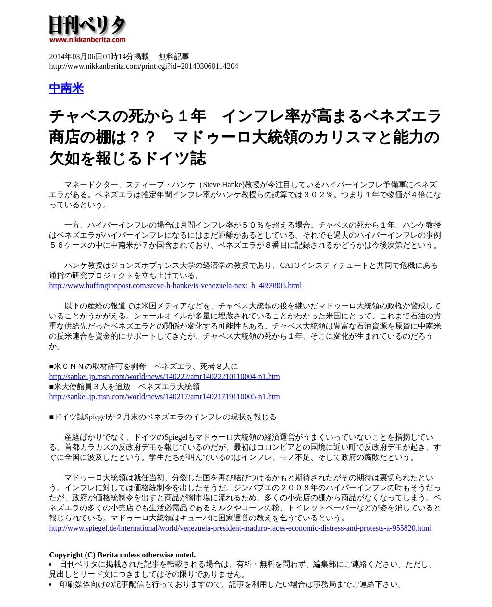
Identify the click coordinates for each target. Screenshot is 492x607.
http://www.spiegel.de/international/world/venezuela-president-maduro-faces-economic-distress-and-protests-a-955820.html (240, 528)
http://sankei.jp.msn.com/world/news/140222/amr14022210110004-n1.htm (164, 376)
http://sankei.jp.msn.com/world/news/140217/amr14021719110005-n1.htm (164, 396)
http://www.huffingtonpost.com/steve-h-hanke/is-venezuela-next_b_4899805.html (175, 285)
